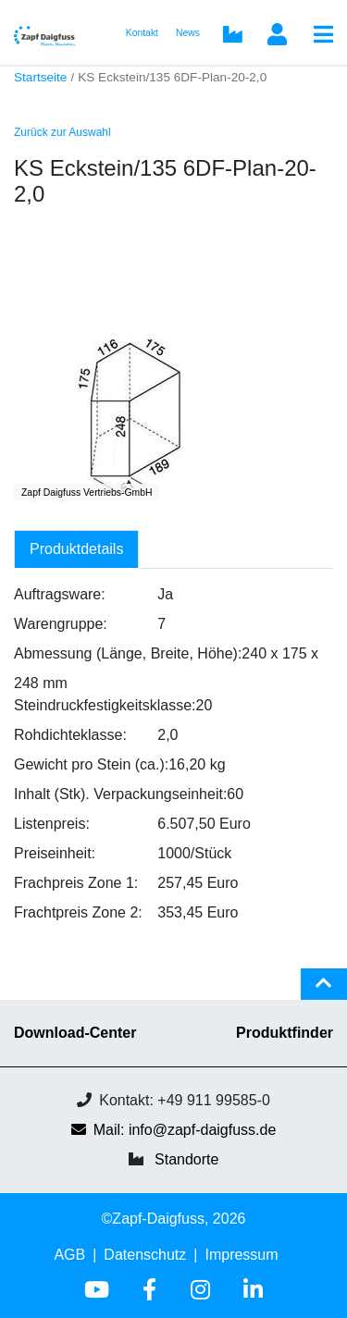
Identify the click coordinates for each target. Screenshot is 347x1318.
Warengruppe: (60, 624)
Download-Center (75, 1033)
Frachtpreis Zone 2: (78, 912)
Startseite (40, 77)
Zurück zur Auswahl (62, 132)
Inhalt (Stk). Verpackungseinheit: (120, 794)
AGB (69, 1255)
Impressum (241, 1255)
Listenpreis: (52, 823)
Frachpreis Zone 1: (76, 883)
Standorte (186, 1159)
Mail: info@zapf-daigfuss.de (174, 1130)
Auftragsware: (59, 594)
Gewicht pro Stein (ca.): (91, 764)
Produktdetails (76, 549)
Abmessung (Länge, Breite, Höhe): (128, 653)
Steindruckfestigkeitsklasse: (105, 705)
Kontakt (142, 33)
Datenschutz (145, 1255)
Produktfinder (284, 1033)
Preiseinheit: (54, 853)
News (188, 33)
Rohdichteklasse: (70, 735)
